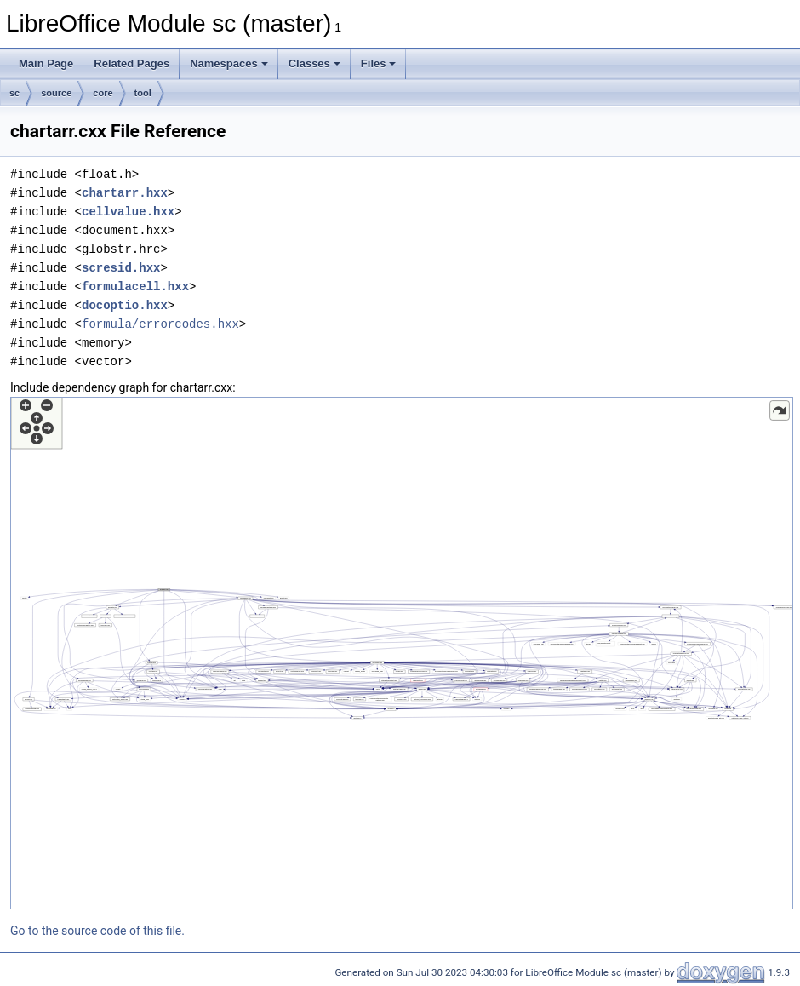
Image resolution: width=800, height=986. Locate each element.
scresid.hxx (121, 268)
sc (14, 93)
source (56, 93)
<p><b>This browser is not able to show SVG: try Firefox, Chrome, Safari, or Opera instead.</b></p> (401, 653)
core (102, 93)
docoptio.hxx (125, 305)
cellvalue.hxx (128, 212)
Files (379, 63)
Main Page (46, 63)
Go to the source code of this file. (97, 930)
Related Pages (131, 63)
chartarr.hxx (125, 193)
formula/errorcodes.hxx (160, 324)
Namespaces (229, 63)
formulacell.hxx (135, 286)
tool (142, 93)
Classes (314, 63)
